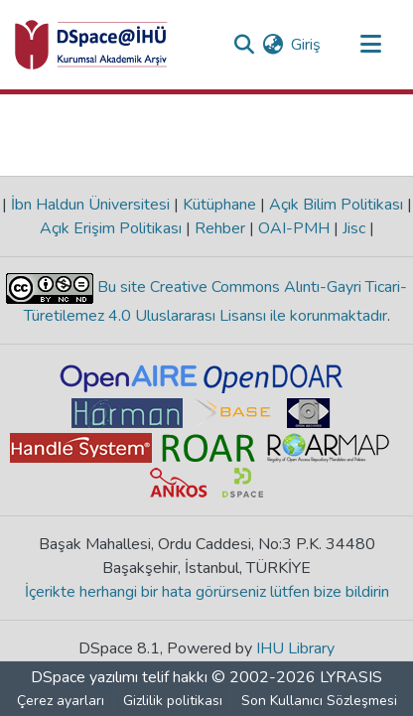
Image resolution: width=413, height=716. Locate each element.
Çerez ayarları (60, 700)
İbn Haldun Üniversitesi (90, 204)
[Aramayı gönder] (243, 45)
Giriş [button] (307, 45)
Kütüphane (219, 204)
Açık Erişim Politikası (113, 228)
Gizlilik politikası (172, 700)
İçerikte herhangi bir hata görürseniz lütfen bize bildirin (207, 592)
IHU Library (295, 648)
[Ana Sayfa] (91, 45)
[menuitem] (272, 45)
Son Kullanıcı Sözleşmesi (319, 700)
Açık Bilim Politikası (336, 204)
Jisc (354, 228)
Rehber (220, 228)
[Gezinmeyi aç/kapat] (370, 45)
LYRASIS (351, 677)
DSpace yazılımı (84, 677)
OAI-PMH (294, 228)
